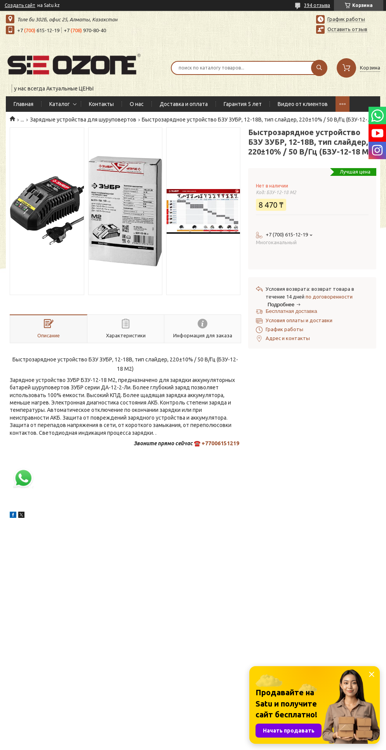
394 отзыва (317, 5)
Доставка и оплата (184, 104)
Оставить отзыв (347, 29)
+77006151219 (220, 443)
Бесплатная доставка (291, 311)
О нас (137, 104)
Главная (23, 104)
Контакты (101, 104)
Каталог (59, 104)
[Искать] (319, 68)
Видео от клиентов (303, 104)
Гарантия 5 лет (243, 104)
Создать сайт (20, 5)
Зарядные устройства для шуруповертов (83, 119)
